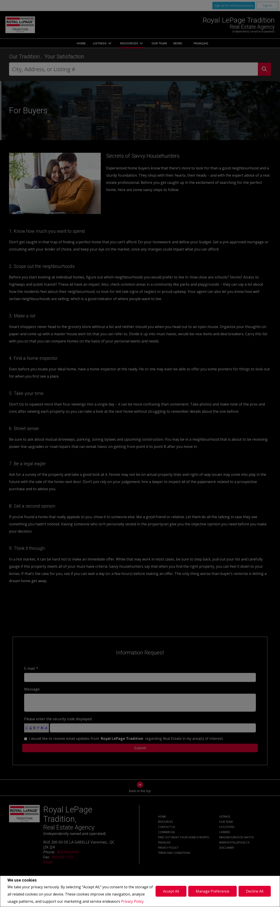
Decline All (254, 891)
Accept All (171, 891)
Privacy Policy (132, 901)
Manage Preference (212, 891)
